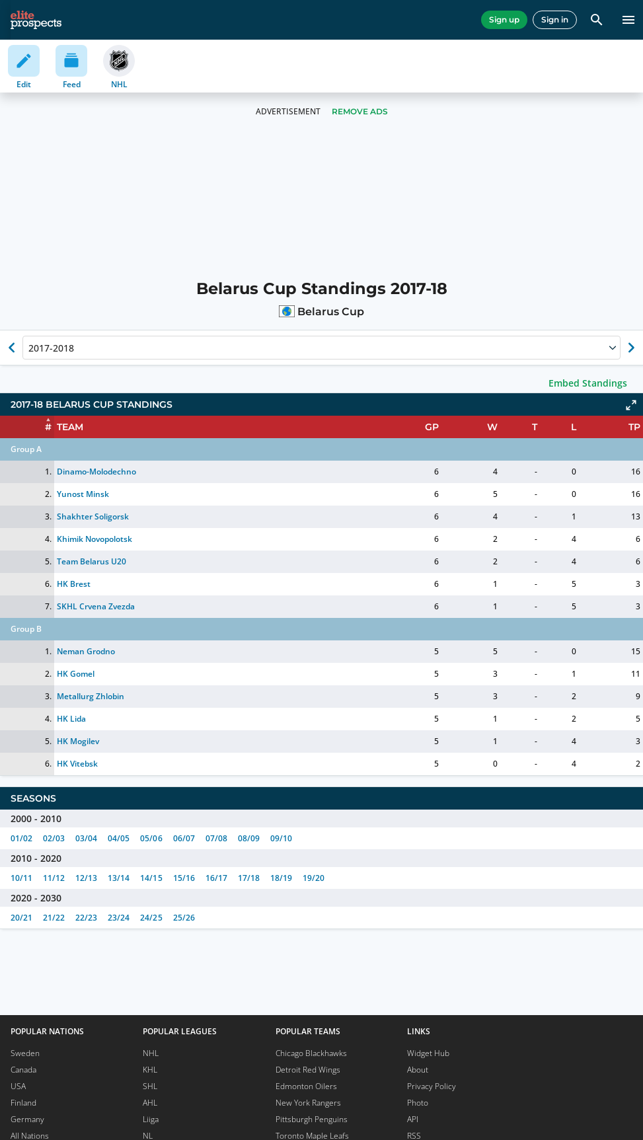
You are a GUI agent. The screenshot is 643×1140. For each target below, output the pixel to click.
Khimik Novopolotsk (94, 539)
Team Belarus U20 (91, 561)
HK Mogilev (78, 741)
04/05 (119, 838)
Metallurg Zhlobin (90, 696)
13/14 (119, 878)
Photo (417, 1102)
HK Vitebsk (77, 763)
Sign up (504, 19)
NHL (151, 1053)
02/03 (54, 838)
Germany (27, 1119)
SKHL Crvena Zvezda (96, 606)
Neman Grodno (86, 651)
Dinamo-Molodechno (96, 471)
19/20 (313, 878)
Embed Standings (587, 383)
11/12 (54, 878)
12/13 (86, 878)
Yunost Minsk (83, 494)
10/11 (21, 878)
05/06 (151, 838)
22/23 (86, 917)
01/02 (21, 838)
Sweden (25, 1053)
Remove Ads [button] (360, 111)
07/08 (216, 838)
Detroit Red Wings (308, 1069)
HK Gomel (76, 673)
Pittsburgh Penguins (312, 1119)
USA (18, 1086)
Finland (23, 1102)
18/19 (281, 878)
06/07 (184, 838)
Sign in (554, 19)
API (412, 1119)
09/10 (281, 838)
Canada (23, 1069)
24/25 (151, 917)
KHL (150, 1069)
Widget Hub (428, 1053)
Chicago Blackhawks (311, 1053)
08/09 (249, 838)
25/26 (184, 917)
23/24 (119, 917)
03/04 (86, 838)
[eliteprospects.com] (36, 20)
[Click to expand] (631, 405)
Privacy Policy (431, 1086)
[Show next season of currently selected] (631, 347)
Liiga (151, 1119)
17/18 (249, 878)
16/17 (216, 878)
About (417, 1069)
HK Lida (71, 718)
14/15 (151, 878)
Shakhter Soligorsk (93, 516)
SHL (150, 1086)
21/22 (54, 917)
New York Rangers (308, 1102)
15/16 (184, 878)
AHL (150, 1102)
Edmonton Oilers (306, 1086)
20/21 (21, 917)
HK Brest (74, 583)
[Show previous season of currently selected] (11, 347)
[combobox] (29, 347)
